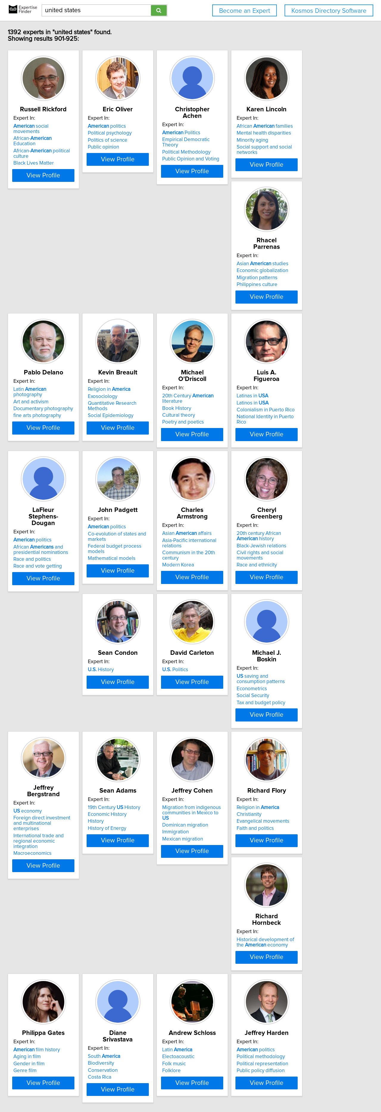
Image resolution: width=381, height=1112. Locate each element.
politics (126, 132)
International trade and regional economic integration (53, 723)
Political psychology (129, 139)
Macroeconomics (37, 732)
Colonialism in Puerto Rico (47, 432)
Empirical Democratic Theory (228, 139)
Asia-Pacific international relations (322, 425)
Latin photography (138, 275)
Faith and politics (304, 725)
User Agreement (232, 1090)
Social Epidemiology (219, 296)
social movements (49, 132)
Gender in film (122, 861)
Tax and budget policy (309, 587)
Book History (299, 282)
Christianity (297, 711)
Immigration (209, 723)
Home (190, 1090)
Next (236, 1061)
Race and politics (125, 438)
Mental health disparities (312, 139)
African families (313, 132)
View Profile (55, 176)
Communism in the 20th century (320, 432)
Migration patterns (38, 289)
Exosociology (211, 282)
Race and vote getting (131, 444)
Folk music (297, 861)
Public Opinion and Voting (224, 153)
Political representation (43, 1004)
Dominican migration (219, 716)
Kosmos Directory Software (328, 11)
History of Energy (126, 725)
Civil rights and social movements (55, 580)
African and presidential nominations (134, 428)
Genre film (118, 868)
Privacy (206, 1090)
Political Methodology (220, 146)
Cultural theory (301, 289)
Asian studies (43, 275)
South (212, 847)
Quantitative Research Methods (231, 289)
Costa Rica (208, 868)
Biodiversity (209, 854)
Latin (300, 847)
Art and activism (124, 282)
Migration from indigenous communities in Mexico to (228, 707)
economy (32, 701)
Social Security (301, 580)
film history (130, 847)
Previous (151, 1061)
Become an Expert (244, 11)
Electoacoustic (301, 854)
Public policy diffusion (41, 1010)
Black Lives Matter (38, 153)
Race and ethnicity (38, 587)
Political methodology (42, 996)
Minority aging (301, 146)
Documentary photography (136, 289)
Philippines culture (38, 296)
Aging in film (120, 854)
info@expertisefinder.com (156, 1090)
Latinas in (33, 418)
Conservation (211, 861)
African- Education (48, 139)
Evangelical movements (311, 718)
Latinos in (33, 425)
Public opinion (122, 153)
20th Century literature (321, 275)
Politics (215, 132)
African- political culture (54, 146)
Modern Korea (301, 439)
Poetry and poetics (306, 296)
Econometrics (300, 573)
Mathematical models (220, 444)
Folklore (294, 868)
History (120, 561)
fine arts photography (130, 296)
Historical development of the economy (50, 849)
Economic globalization (43, 282)
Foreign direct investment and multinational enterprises (51, 710)
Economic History (126, 711)
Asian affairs (310, 418)
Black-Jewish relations (42, 573)
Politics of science (126, 146)
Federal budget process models (232, 438)
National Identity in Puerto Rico (51, 439)
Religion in (217, 275)
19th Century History (133, 704)
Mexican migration (216, 730)
